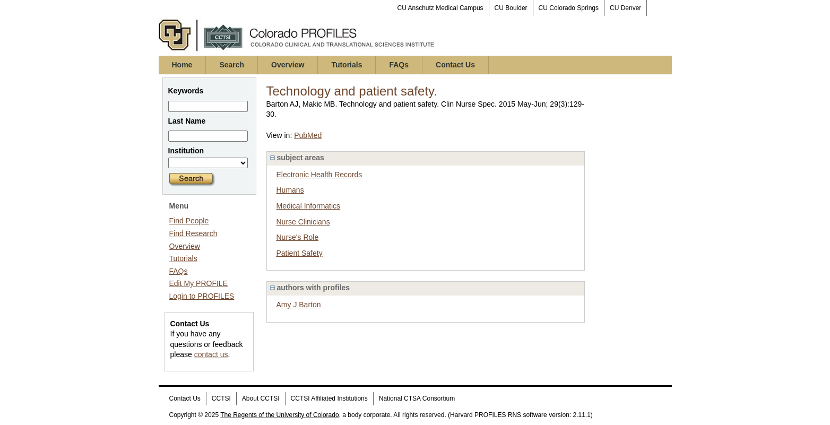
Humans (290, 190)
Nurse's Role (297, 237)
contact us (211, 354)
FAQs (399, 64)
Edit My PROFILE (198, 283)
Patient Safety (299, 253)
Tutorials (346, 64)
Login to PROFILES (202, 296)
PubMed (308, 135)
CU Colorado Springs (569, 8)
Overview (287, 64)
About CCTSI (261, 398)
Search (231, 64)
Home (182, 64)
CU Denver (625, 8)
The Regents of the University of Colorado (279, 415)
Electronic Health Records (319, 174)
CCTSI (221, 398)
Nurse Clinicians (303, 222)
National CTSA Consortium (417, 398)
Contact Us (455, 64)
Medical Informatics (308, 206)
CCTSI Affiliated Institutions (329, 398)
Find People (189, 220)
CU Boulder (511, 8)
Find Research (193, 233)
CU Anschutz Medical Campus (440, 8)
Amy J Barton (298, 304)
